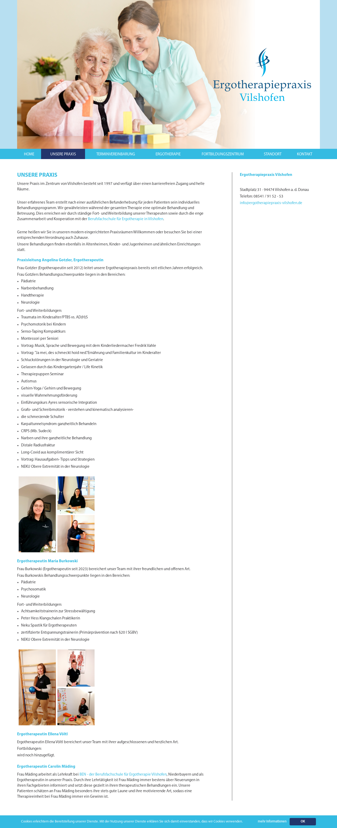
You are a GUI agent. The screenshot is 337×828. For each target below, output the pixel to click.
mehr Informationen (272, 821)
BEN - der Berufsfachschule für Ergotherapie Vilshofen (123, 775)
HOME (29, 154)
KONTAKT (304, 154)
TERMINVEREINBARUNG (115, 154)
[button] (63, 154)
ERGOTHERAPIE (168, 154)
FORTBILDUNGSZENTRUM (223, 154)
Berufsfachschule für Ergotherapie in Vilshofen (125, 219)
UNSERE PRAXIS (63, 154)
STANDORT (272, 154)
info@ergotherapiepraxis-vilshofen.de (271, 203)
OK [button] (303, 821)
